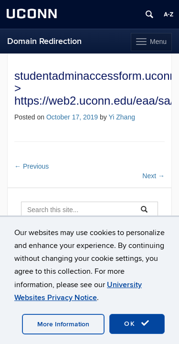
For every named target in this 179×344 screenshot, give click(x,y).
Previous (31, 166)
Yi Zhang (121, 117)
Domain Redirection (44, 41)
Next (153, 176)
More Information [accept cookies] (63, 324)
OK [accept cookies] (137, 323)
